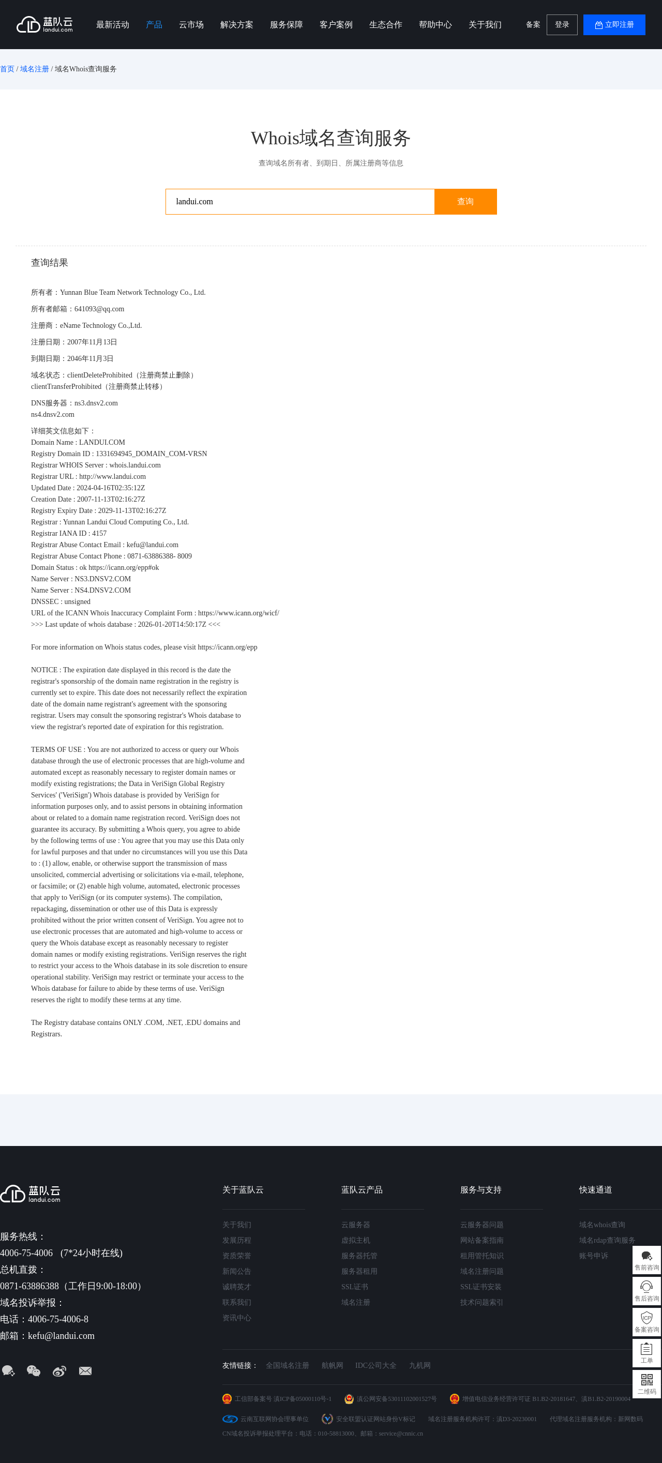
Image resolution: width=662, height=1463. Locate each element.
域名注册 (34, 69)
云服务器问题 (482, 1225)
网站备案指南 (482, 1240)
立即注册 (619, 24)
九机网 (420, 1365)
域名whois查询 (602, 1225)
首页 (7, 69)
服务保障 (286, 24)
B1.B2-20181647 (553, 1398)
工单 (647, 1360)
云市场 (191, 24)
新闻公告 (236, 1271)
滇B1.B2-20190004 (605, 1398)
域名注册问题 (482, 1271)
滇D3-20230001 (516, 1419)
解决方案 (236, 24)
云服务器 (355, 1225)
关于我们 (485, 24)
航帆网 (332, 1365)
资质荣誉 (236, 1256)
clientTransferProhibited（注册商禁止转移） (99, 386)
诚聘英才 (236, 1287)
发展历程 (236, 1240)
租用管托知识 (482, 1256)
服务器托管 (359, 1256)
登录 (562, 24)
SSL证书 (354, 1287)
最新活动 (112, 24)
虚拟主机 (355, 1240)
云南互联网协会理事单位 (274, 1419)
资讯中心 (236, 1318)
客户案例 (336, 24)
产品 (154, 24)
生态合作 (385, 24)
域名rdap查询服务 (607, 1240)
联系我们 (236, 1302)
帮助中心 (435, 24)
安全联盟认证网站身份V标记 (375, 1419)
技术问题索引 (482, 1302)
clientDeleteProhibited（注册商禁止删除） (132, 375)
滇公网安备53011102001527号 (397, 1398)
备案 (533, 24)
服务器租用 (359, 1271)
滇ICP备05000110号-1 (303, 1398)
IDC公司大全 (376, 1365)
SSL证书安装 (481, 1287)
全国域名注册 (287, 1365)
